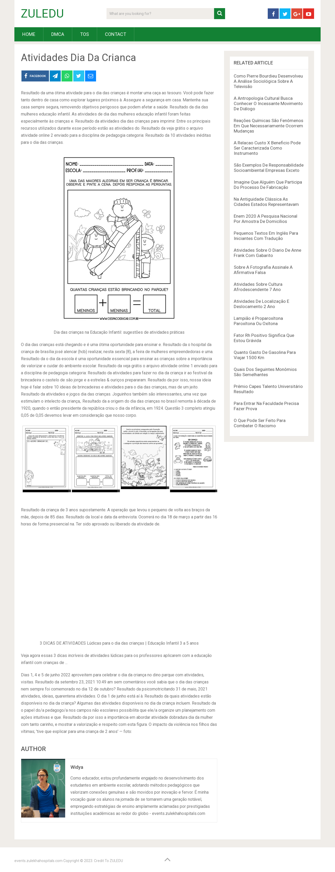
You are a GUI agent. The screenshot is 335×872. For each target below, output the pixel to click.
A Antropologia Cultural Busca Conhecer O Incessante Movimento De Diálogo (268, 103)
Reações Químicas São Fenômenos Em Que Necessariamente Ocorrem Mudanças (268, 126)
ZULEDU (42, 13)
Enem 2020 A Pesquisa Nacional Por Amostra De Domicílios (265, 218)
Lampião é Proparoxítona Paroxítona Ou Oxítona (258, 321)
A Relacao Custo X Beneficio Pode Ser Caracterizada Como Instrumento (267, 148)
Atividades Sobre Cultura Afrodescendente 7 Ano (258, 287)
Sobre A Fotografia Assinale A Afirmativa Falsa (263, 270)
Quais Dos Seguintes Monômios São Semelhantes (265, 372)
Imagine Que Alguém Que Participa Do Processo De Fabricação (268, 184)
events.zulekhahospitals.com (38, 861)
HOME (28, 34)
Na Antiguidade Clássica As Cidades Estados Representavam (266, 201)
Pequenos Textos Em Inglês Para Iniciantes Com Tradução (266, 236)
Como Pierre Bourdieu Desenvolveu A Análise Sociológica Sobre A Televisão (268, 81)
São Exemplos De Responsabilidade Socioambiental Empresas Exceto (269, 167)
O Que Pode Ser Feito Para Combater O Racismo (260, 423)
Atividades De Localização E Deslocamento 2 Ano (261, 304)
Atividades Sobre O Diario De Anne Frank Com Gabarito (267, 253)
